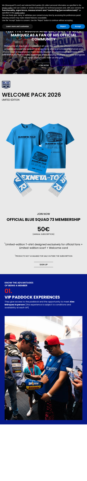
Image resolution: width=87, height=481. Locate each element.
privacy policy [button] (7, 8)
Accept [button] (78, 26)
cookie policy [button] (19, 13)
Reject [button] (63, 26)
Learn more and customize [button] (17, 26)
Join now (43, 65)
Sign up (44, 264)
